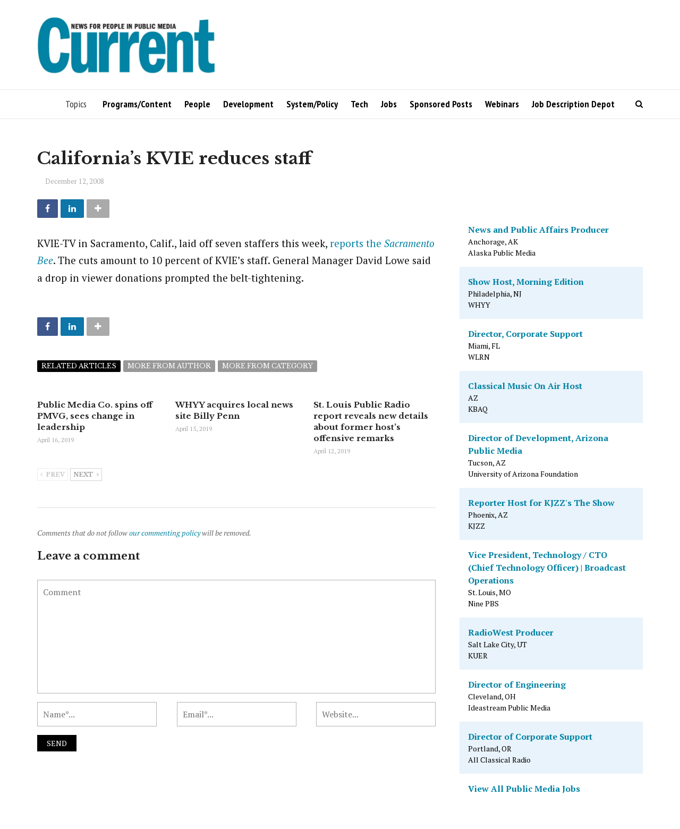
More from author (169, 366)
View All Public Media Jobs (524, 788)
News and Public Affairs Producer (538, 229)
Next (86, 475)
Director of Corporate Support (530, 736)
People (197, 104)
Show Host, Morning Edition (526, 281)
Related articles (78, 366)
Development (248, 104)
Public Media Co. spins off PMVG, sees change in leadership (94, 416)
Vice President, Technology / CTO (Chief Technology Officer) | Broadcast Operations (547, 567)
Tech (359, 104)
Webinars (502, 104)
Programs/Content (137, 104)
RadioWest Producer (511, 632)
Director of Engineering (517, 684)
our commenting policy (164, 533)
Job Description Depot (573, 104)
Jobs (389, 104)
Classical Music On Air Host (525, 386)
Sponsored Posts (441, 104)
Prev (52, 475)
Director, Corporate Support (525, 334)
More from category (267, 366)
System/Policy (312, 104)
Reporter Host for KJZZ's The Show (541, 503)
